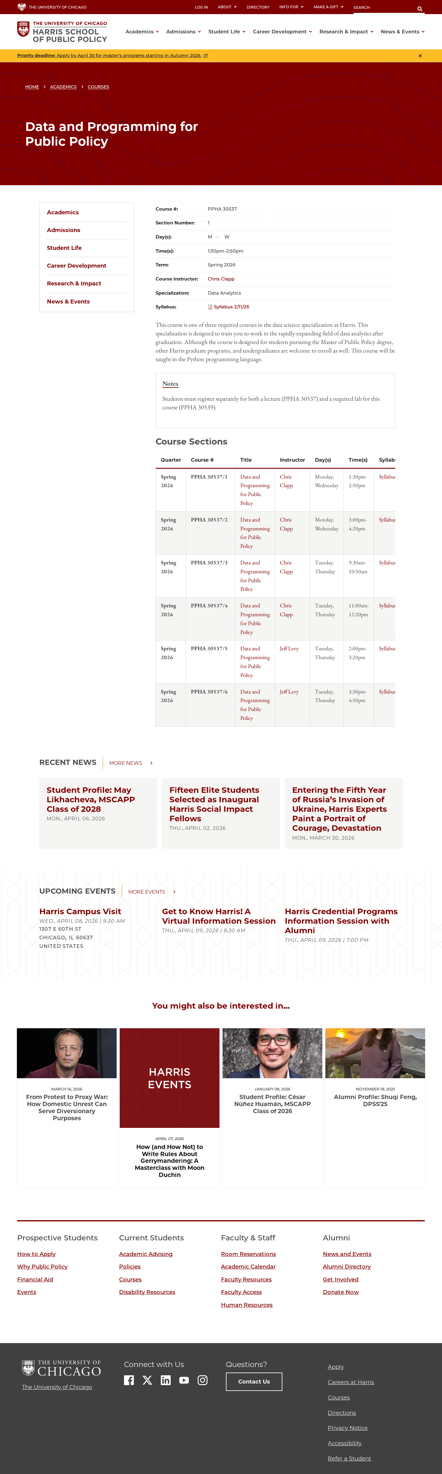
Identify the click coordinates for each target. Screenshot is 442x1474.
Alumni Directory (347, 1266)
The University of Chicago (57, 1387)
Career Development (77, 265)
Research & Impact (74, 283)
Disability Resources (147, 1292)
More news (125, 763)
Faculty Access (241, 1292)
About (227, 7)
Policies (130, 1266)
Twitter (147, 1380)
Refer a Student (349, 1458)
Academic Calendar (248, 1266)
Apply (336, 1367)
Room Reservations (248, 1254)
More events (146, 892)
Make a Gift (329, 7)
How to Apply (36, 1254)
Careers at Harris (351, 1382)
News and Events (347, 1254)
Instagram (202, 1380)
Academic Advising (146, 1254)
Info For (291, 7)
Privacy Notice (348, 1428)
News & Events (68, 301)
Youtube (184, 1380)
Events (26, 1292)
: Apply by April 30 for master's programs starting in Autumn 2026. (109, 55)
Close (420, 55)
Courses (98, 87)
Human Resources (247, 1305)
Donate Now (341, 1292)
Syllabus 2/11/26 (231, 307)
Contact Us (254, 1381)
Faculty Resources (246, 1279)
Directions (342, 1413)
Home (32, 87)
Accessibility (345, 1443)
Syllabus (387, 476)
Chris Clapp (221, 279)
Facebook (129, 1380)
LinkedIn (166, 1380)
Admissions (63, 230)
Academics (63, 87)
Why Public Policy (42, 1266)
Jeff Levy (289, 648)
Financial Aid (35, 1279)
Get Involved (341, 1279)
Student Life (64, 248)
